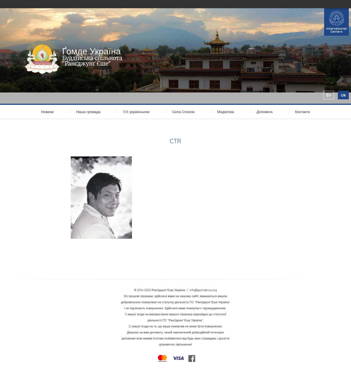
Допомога (264, 111)
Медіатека (225, 111)
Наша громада (88, 111)
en (328, 95)
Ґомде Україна (91, 51)
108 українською (136, 111)
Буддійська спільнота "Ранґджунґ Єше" (92, 61)
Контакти (302, 111)
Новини (47, 111)
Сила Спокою (183, 111)
